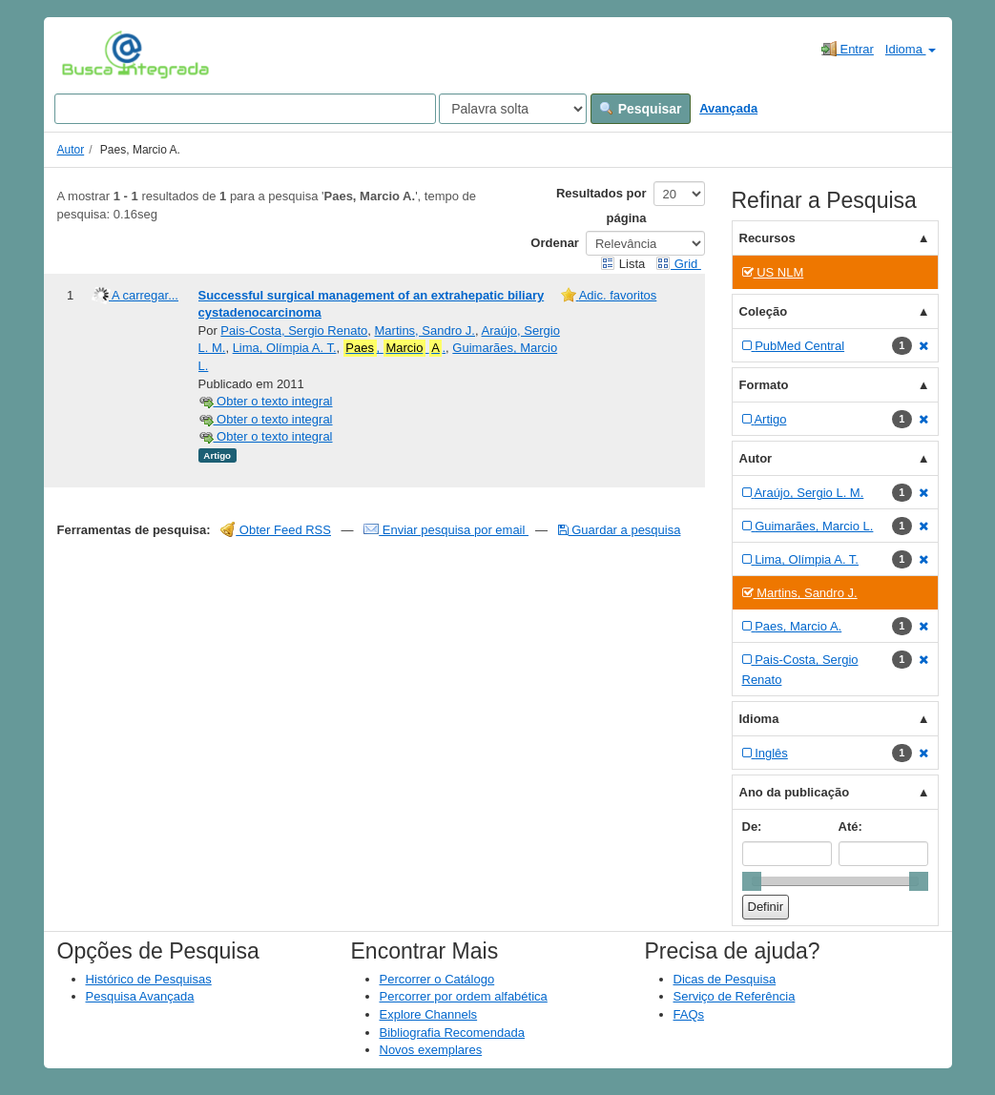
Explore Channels (429, 1014)
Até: (850, 826)
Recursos (767, 238)
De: (752, 826)
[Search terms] (245, 108)
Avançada (728, 108)
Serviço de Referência (735, 996)
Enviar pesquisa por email (446, 530)
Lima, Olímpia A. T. (285, 348)
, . (394, 348)
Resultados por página (601, 205)
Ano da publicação (794, 792)
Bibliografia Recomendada (452, 1032)
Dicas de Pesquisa (725, 979)
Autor (71, 149)
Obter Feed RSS (275, 530)
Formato (764, 385)
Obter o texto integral (265, 401)
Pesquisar (640, 108)
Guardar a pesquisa (619, 530)
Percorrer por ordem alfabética (464, 996)
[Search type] (513, 108)
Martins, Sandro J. (425, 330)
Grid (678, 264)
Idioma (910, 49)
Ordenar (554, 243)
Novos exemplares (431, 1050)
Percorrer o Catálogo (437, 979)
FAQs (689, 1014)
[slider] (751, 881)
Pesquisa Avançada (140, 996)
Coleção (763, 311)
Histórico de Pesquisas (149, 979)
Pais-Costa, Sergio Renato (293, 330)
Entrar (847, 48)
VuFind (91, 54)
